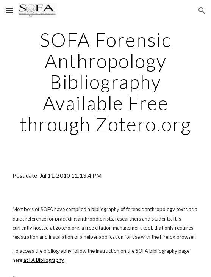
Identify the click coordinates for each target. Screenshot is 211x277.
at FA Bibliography (43, 260)
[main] (105, 82)
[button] (9, 10)
